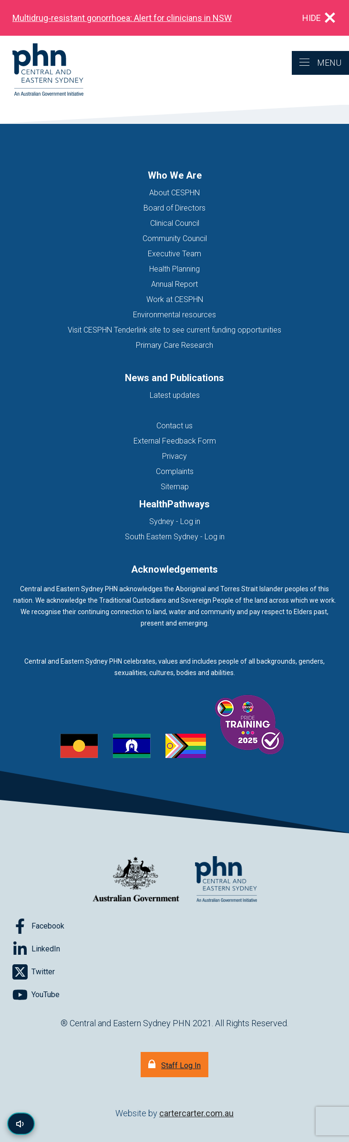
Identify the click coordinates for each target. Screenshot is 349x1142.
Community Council (175, 238)
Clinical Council (174, 223)
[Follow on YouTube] (36, 994)
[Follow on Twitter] (33, 972)
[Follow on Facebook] (38, 926)
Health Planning (174, 268)
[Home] (41, 70)
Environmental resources (174, 314)
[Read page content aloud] (21, 1123)
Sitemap (175, 486)
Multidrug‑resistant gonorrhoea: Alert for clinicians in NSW (122, 18)
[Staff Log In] (174, 1064)
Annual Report (174, 284)
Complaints (175, 471)
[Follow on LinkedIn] (36, 949)
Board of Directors (174, 207)
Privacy (174, 456)
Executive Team (174, 253)
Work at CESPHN (174, 299)
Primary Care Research (174, 345)
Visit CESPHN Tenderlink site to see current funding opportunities (174, 329)
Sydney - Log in (174, 521)
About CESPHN (174, 192)
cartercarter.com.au (196, 1113)
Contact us (174, 425)
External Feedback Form (174, 440)
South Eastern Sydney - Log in (175, 536)
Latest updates (175, 395)
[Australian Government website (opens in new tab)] (136, 879)
